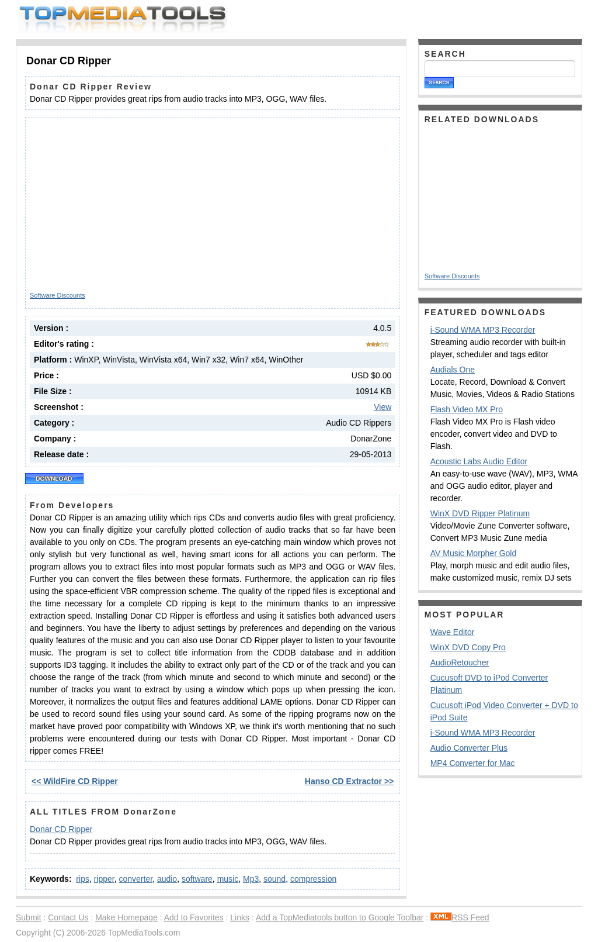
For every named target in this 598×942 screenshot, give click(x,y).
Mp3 (251, 879)
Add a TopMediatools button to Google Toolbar (339, 917)
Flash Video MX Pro (466, 409)
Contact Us (68, 917)
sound (274, 879)
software (197, 879)
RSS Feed (459, 917)
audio (167, 879)
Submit (28, 917)
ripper (104, 879)
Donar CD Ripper (61, 829)
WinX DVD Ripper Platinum (480, 513)
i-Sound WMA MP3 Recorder (483, 329)
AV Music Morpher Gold (473, 553)
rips (82, 879)
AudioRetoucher (459, 662)
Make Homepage (126, 917)
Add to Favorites (194, 917)
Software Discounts (57, 295)
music (228, 879)
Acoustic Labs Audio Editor (479, 461)
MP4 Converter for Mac (472, 763)
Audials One (452, 369)
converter (136, 879)
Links (239, 917)
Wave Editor (452, 632)
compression (313, 879)
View (382, 407)
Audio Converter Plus (468, 748)
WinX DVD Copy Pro (468, 647)
